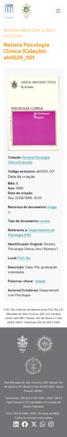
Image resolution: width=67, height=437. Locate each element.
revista (44, 221)
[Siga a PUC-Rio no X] (34, 424)
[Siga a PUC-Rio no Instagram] (51, 424)
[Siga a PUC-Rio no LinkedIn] (16, 424)
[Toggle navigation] (58, 11)
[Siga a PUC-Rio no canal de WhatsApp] (42, 424)
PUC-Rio (24, 258)
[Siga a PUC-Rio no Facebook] (25, 424)
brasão (41, 281)
